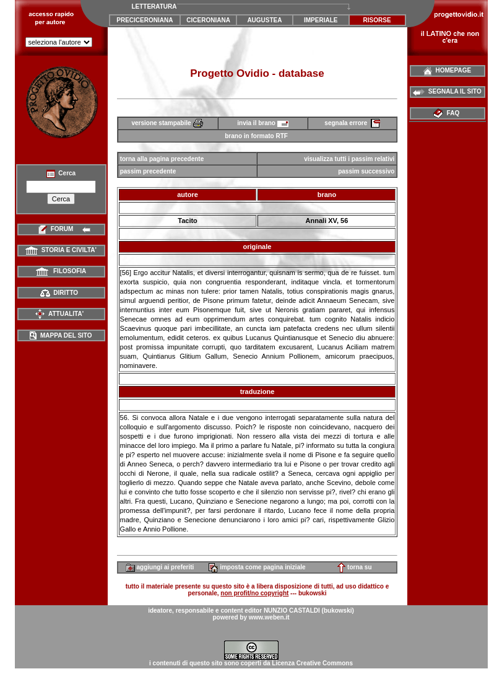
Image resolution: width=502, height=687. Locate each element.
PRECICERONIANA (144, 20)
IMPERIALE (320, 20)
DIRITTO (59, 292)
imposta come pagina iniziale (257, 567)
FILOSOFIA (61, 271)
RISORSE (377, 20)
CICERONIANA (208, 20)
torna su (354, 567)
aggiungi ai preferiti (160, 567)
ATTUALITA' (59, 313)
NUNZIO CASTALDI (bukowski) (309, 610)
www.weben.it (269, 617)
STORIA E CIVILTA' (61, 250)
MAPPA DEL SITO (61, 335)
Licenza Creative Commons (312, 663)
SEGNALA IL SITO (447, 91)
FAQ (447, 113)
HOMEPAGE (447, 70)
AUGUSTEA (264, 20)
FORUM (61, 228)
